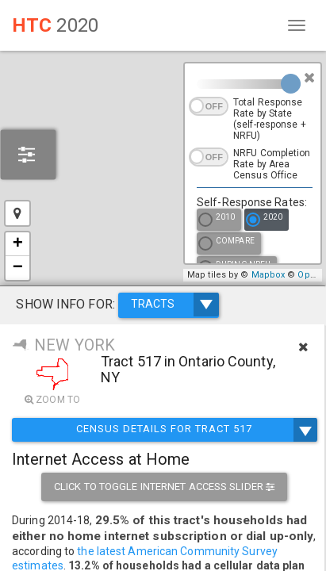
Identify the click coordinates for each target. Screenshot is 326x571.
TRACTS (175, 304)
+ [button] (18, 244)
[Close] (309, 78)
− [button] (18, 268)
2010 (216, 221)
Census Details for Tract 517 (164, 430)
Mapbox (268, 275)
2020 (264, 221)
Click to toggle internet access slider (164, 486)
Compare (226, 244)
